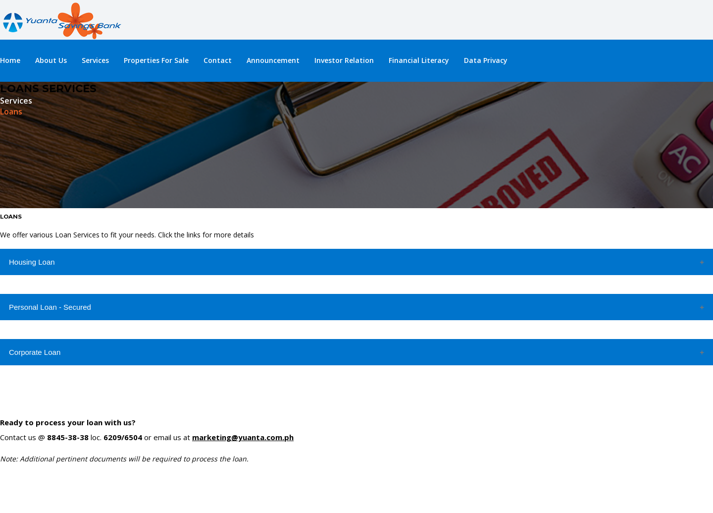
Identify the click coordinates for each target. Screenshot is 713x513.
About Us (51, 60)
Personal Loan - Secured (50, 307)
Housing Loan (32, 262)
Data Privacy (486, 60)
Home (10, 60)
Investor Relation (344, 60)
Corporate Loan (34, 352)
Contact (218, 60)
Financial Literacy (419, 60)
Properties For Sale (156, 60)
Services (95, 60)
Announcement (273, 60)
